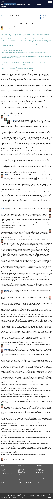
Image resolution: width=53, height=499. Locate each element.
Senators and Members (21, 4)
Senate (2, 467)
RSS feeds (2, 491)
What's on (37, 473)
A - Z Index (2, 489)
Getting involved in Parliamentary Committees (43, 467)
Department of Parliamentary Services (24, 485)
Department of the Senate (23, 483)
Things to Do (38, 474)
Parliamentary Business (9, 4)
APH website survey (4, 486)
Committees (38, 483)
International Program (21, 472)
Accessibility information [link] (4, 497)
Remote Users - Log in (4, 484)
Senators (2, 470)
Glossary (2, 490)
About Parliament (39, 4)
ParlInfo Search (3, 485)
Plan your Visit (38, 477)
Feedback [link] (23, 497)
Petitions (37, 468)
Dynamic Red (3, 469)
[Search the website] (50, 2)
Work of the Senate (4, 468)
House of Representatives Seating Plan (7, 480)
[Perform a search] (51, 2)
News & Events (30, 4)
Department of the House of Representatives (26, 484)
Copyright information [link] (12, 497)
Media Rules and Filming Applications (42, 478)
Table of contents (5, 12)
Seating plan (3, 471)
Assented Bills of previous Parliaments (24, 477)
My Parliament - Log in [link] (4, 483)
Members (2, 479)
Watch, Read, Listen (21, 468)
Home (2, 4)
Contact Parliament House (40, 470)
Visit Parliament (4, 6)
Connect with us (38, 469)
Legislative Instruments (22, 479)
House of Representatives (5, 474)
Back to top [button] (50, 497)
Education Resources (21, 470)
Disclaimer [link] (19, 497)
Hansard (14, 9)
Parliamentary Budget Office (23, 486)
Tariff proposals (20, 478)
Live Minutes (3, 478)
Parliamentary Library (21, 471)
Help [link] (26, 497)
